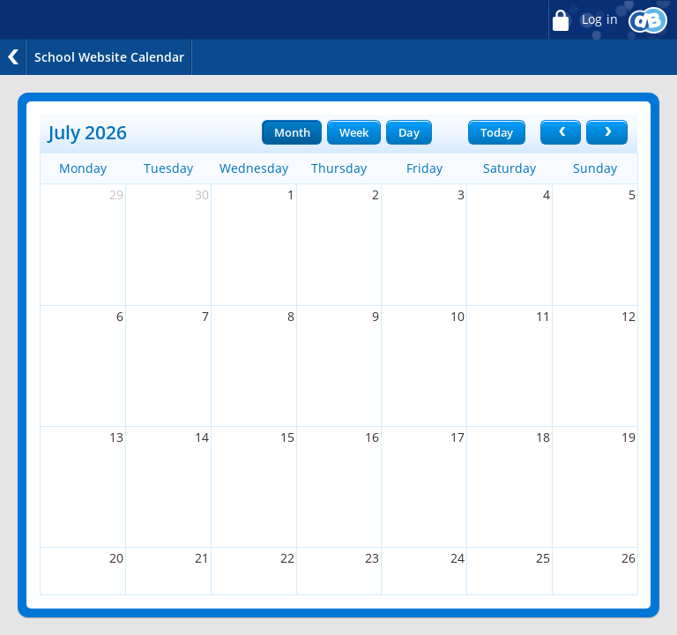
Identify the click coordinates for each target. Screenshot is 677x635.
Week (353, 132)
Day (409, 132)
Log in (582, 20)
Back (13, 57)
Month (291, 132)
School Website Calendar (109, 57)
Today (496, 132)
